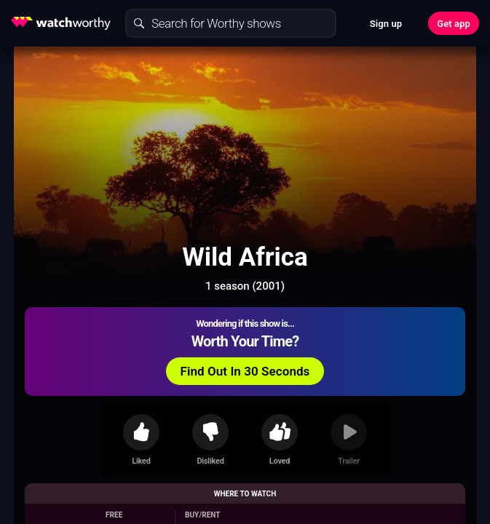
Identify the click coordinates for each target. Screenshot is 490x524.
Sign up (386, 23)
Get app (453, 23)
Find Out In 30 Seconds (245, 371)
